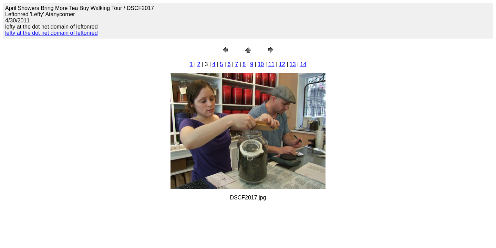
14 (303, 64)
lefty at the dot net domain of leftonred (51, 33)
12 (282, 64)
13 (293, 64)
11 (271, 64)
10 (261, 64)
